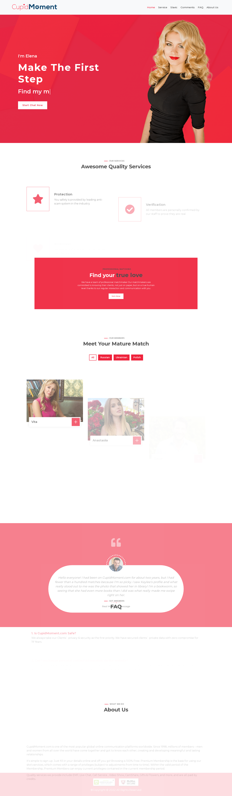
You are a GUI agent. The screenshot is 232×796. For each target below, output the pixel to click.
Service (162, 7)
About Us (212, 7)
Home (151, 7)
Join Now (116, 291)
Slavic (173, 7)
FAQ (200, 7)
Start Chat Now (32, 105)
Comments (188, 7)
